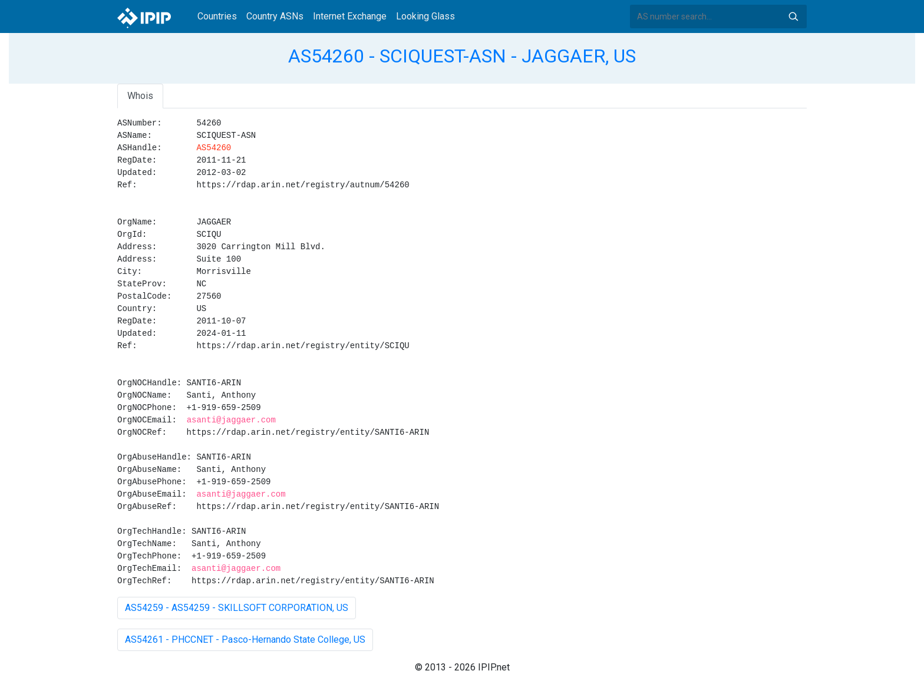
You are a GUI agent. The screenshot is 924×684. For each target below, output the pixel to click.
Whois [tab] (140, 95)
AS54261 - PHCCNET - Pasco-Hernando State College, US (245, 639)
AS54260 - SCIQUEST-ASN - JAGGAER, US (462, 56)
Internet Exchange (350, 16)
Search (793, 16)
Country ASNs (274, 16)
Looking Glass (425, 16)
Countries (217, 16)
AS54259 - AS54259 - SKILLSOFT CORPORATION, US (236, 607)
